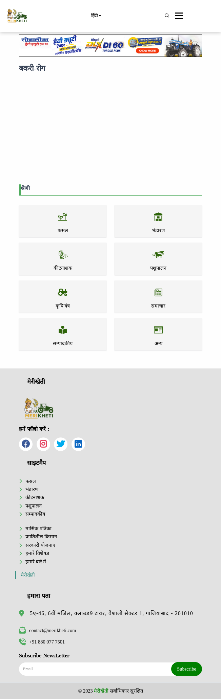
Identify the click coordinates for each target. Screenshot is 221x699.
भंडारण (31, 489)
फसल (30, 481)
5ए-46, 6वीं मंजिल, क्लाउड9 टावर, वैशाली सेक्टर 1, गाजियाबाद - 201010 (111, 613)
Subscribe (186, 669)
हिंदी (96, 16)
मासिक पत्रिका (38, 528)
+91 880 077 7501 (42, 642)
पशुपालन (33, 506)
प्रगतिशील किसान (41, 536)
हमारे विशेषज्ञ (37, 553)
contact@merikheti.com (47, 630)
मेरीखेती (28, 575)
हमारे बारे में (35, 561)
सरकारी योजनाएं (40, 545)
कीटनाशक (34, 497)
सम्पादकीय (35, 514)
